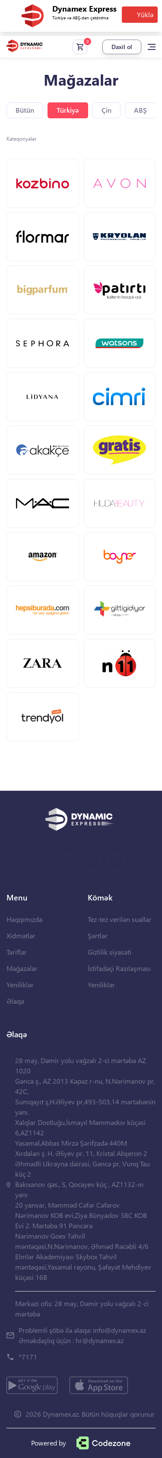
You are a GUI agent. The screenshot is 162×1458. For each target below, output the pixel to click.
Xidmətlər (20, 935)
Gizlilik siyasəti (109, 951)
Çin (106, 109)
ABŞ (140, 109)
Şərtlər (98, 935)
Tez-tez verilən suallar (120, 919)
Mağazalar (22, 968)
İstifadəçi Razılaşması (119, 968)
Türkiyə (68, 109)
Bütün (25, 109)
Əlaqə (15, 1000)
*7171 (28, 1356)
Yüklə (145, 14)
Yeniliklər (20, 984)
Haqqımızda (24, 919)
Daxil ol (121, 47)
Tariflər (16, 951)
